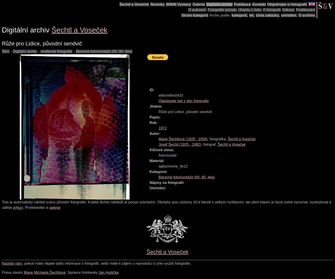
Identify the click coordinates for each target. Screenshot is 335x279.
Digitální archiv (219, 4)
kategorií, (240, 15)
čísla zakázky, (268, 15)
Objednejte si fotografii (287, 4)
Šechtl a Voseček (134, 4)
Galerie (198, 4)
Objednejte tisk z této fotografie (184, 101)
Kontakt (259, 4)
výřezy (18, 208)
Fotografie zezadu (222, 10)
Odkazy (288, 10)
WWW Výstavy (178, 4)
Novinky (157, 4)
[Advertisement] (230, 72)
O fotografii (272, 10)
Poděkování (305, 10)
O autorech (197, 10)
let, (252, 15)
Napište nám (12, 263)
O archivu (306, 15)
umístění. (289, 15)
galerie (54, 208)
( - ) (183, 139)
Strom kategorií (194, 15)
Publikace (242, 4)
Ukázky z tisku (249, 10)
